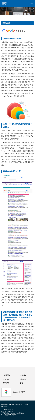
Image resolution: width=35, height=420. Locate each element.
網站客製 (23, 379)
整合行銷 (6, 379)
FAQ (21, 383)
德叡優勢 (23, 375)
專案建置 (6, 383)
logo (5, 4)
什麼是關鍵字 (7, 375)
